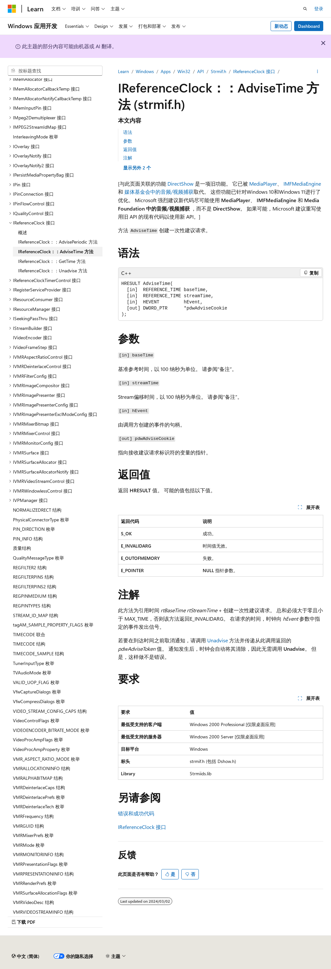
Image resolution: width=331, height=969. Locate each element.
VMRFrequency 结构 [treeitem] (33, 816)
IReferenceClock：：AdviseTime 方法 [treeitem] (55, 251)
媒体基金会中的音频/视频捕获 (159, 191)
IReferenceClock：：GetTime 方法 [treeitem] (52, 261)
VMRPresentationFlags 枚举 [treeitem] (40, 864)
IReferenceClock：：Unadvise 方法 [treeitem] (52, 270)
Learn (123, 71)
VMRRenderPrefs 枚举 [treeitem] (35, 883)
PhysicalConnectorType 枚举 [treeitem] (41, 520)
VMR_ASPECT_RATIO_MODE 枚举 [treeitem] (46, 759)
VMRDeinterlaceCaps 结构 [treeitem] (39, 787)
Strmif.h (218, 71)
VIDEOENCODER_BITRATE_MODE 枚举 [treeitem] (51, 730)
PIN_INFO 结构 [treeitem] (28, 539)
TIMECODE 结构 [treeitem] (29, 644)
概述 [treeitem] (22, 232)
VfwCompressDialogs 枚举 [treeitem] (39, 701)
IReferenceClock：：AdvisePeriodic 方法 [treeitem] (58, 242)
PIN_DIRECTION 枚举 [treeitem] (34, 529)
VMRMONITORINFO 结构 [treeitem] (38, 854)
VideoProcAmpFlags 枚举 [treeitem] (38, 739)
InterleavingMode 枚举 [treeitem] (35, 137)
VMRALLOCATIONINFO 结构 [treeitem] (41, 768)
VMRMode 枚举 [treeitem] (29, 845)
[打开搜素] (305, 9)
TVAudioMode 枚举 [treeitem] (32, 673)
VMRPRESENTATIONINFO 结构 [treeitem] (43, 874)
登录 (318, 8)
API (200, 71)
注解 (127, 158)
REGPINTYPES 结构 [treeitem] (32, 606)
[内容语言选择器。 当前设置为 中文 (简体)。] (25, 956)
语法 (127, 132)
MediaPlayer (263, 183)
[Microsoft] (12, 9)
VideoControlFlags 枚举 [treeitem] (36, 720)
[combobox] (55, 71)
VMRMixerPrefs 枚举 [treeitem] (33, 835)
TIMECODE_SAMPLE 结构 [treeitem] (38, 653)
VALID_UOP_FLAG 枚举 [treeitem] (36, 682)
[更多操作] (317, 71)
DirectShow (180, 183)
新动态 (281, 26)
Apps (166, 71)
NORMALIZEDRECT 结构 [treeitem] (37, 510)
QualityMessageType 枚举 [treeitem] (38, 558)
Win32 (183, 71)
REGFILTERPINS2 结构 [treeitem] (34, 586)
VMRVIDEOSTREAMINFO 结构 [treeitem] (43, 912)
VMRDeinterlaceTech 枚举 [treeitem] (38, 806)
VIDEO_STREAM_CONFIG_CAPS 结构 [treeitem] (50, 711)
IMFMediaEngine (302, 183)
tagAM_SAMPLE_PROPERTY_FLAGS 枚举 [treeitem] (53, 625)
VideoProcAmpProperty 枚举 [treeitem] (41, 749)
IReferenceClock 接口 (254, 71)
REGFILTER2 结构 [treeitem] (30, 567)
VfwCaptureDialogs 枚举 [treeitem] (37, 692)
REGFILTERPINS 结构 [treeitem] (33, 577)
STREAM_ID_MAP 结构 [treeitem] (35, 615)
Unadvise (217, 640)
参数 (127, 141)
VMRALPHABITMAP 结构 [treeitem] (38, 778)
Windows (145, 71)
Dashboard (309, 26)
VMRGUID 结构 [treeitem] (28, 826)
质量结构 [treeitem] (22, 548)
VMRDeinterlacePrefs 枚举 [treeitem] (39, 797)
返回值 (130, 149)
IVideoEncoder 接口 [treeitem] (32, 337)
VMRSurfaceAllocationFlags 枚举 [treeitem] (45, 893)
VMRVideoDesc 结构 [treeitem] (33, 902)
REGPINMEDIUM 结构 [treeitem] (35, 596)
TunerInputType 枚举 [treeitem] (33, 663)
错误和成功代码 (136, 813)
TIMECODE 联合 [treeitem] (29, 634)
